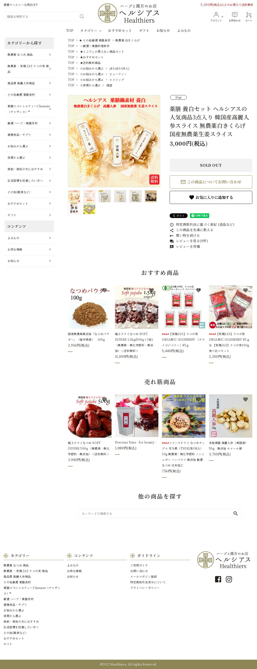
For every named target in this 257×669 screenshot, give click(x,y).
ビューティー (118, 74)
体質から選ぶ (16, 157)
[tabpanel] (114, 141)
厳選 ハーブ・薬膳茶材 (22, 123)
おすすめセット (120, 30)
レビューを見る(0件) (189, 240)
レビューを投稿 (185, 246)
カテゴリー (88, 30)
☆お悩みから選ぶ (92, 68)
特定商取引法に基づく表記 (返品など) (202, 224)
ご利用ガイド (139, 565)
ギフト (144, 30)
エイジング (116, 79)
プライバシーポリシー (145, 588)
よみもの (184, 30)
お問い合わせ (139, 571)
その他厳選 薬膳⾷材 (21, 94)
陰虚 (109, 85)
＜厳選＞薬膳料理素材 (95, 46)
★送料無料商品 (90, 63)
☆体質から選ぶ (90, 85)
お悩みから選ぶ (17, 146)
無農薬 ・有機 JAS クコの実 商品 (28, 69)
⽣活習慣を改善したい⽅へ (25, 180)
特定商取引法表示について (148, 582)
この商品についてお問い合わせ (211, 182)
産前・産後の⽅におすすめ (25, 169)
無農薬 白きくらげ (127, 40)
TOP (70, 30)
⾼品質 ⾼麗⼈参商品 (21, 83)
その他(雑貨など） (19, 192)
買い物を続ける (185, 235)
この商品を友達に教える (192, 229)
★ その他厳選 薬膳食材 (94, 40)
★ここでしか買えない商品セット (102, 51)
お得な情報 (14, 249)
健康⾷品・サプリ (19, 135)
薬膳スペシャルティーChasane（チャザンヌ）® (28, 109)
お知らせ (163, 30)
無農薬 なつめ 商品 (20, 54)
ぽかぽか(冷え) (119, 68)
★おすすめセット (92, 57)
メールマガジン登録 (143, 576)
